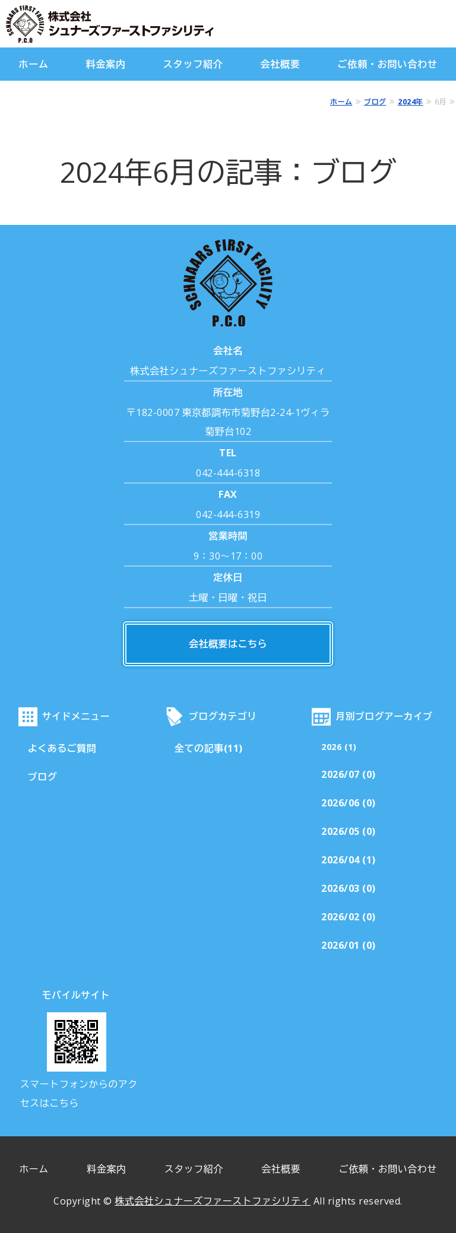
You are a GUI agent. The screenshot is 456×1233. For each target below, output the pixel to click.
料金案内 (106, 64)
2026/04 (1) (348, 859)
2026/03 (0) (348, 888)
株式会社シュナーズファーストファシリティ (213, 1200)
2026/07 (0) (348, 774)
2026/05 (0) (348, 831)
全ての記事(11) (209, 748)
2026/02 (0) (348, 916)
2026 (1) (338, 746)
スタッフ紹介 (193, 64)
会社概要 (280, 64)
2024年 (410, 102)
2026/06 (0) (348, 802)
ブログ (375, 102)
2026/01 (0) (348, 945)
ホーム (33, 64)
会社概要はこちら (228, 643)
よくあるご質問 (62, 748)
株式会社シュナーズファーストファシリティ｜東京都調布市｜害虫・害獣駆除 (130, 23)
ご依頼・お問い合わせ (388, 64)
